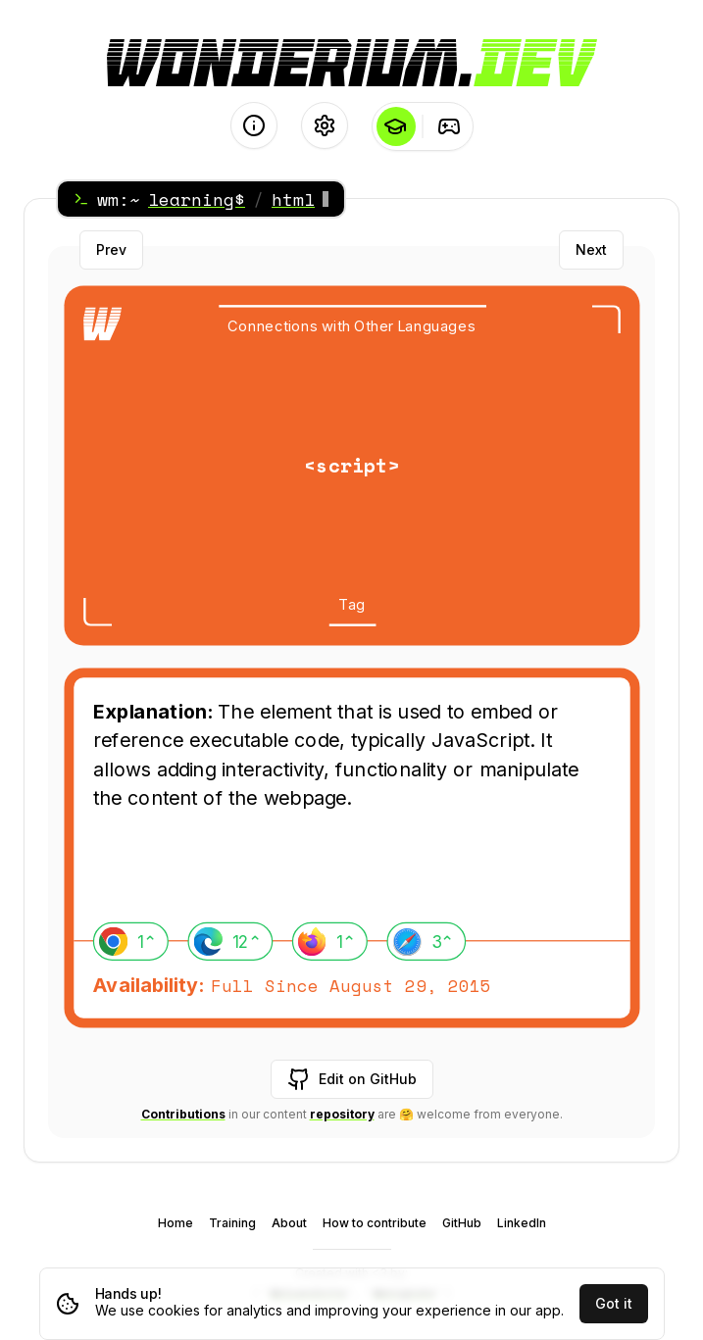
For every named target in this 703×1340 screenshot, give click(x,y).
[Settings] (324, 125)
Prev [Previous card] (111, 249)
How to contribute (375, 1223)
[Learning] (396, 126)
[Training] (449, 126)
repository (342, 1114)
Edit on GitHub (352, 1079)
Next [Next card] (591, 249)
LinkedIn (521, 1223)
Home (175, 1223)
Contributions (183, 1114)
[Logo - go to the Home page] (352, 62)
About (289, 1223)
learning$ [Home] (196, 199)
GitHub (461, 1223)
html (293, 199)
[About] (253, 125)
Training (232, 1223)
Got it (613, 1303)
